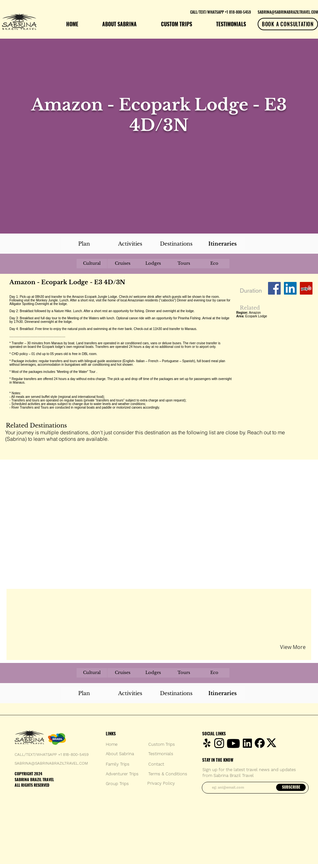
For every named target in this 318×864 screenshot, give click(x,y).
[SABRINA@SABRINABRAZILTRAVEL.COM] (288, 11)
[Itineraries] (222, 243)
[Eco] (214, 263)
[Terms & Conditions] (167, 774)
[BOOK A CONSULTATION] (288, 24)
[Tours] (183, 263)
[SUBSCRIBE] (291, 787)
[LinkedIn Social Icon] (290, 288)
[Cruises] (122, 263)
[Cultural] (92, 263)
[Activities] (130, 243)
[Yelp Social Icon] (306, 288)
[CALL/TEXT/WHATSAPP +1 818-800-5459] (220, 11)
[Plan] (84, 243)
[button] (85, 601)
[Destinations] (176, 243)
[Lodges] (153, 263)
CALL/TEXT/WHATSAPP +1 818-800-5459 (52, 754)
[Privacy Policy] (161, 783)
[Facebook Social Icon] (274, 288)
